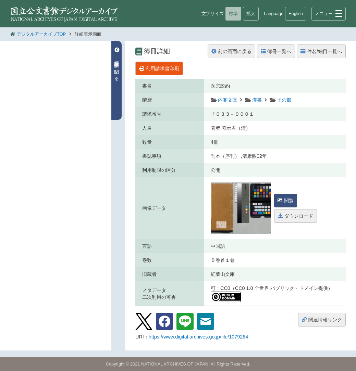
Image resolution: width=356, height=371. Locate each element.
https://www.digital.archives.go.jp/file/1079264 (198, 337)
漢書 (257, 100)
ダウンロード (295, 216)
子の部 (284, 100)
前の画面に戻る (231, 51)
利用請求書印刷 (159, 68)
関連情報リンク (322, 319)
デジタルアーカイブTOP (41, 34)
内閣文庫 (227, 100)
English (296, 13)
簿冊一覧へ (276, 51)
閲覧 (286, 200)
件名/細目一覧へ (321, 51)
